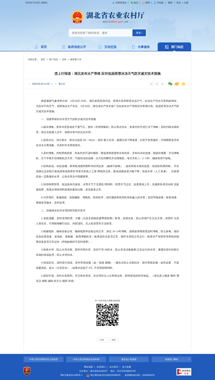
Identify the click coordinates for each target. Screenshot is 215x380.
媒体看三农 (75, 59)
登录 (178, 3)
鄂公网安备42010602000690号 (104, 375)
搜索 (139, 32)
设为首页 (113, 367)
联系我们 (101, 367)
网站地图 (88, 367)
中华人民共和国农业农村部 (86, 359)
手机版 (159, 3)
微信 (134, 3)
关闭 (113, 340)
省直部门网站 (171, 359)
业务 (64, 59)
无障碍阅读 (119, 3)
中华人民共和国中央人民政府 (43, 359)
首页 (43, 59)
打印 (102, 340)
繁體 (170, 3)
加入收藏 (126, 367)
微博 (146, 3)
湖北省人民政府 (129, 359)
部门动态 (53, 59)
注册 (186, 3)
